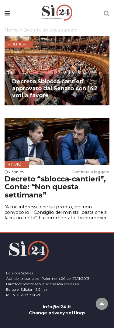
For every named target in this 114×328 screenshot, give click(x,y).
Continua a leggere (90, 172)
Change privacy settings (57, 313)
